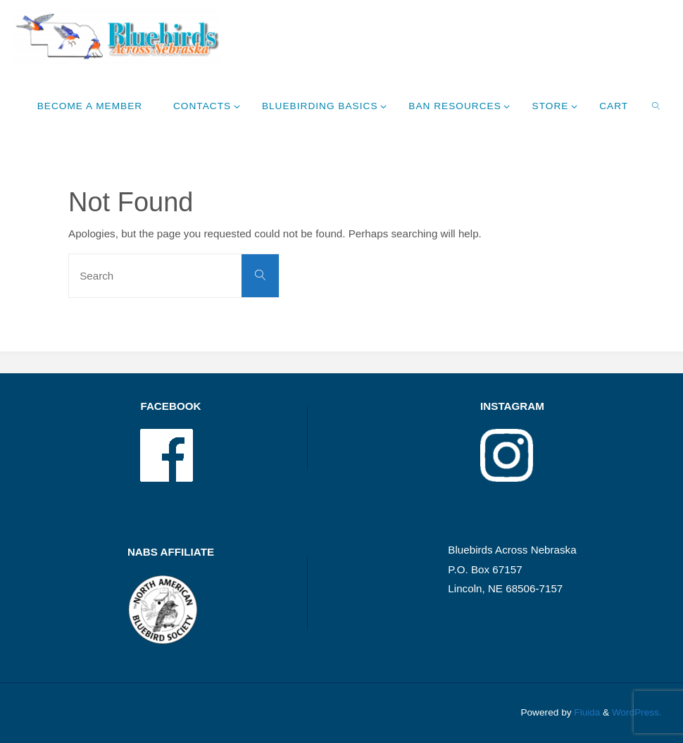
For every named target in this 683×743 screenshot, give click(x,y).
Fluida (585, 712)
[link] (657, 105)
